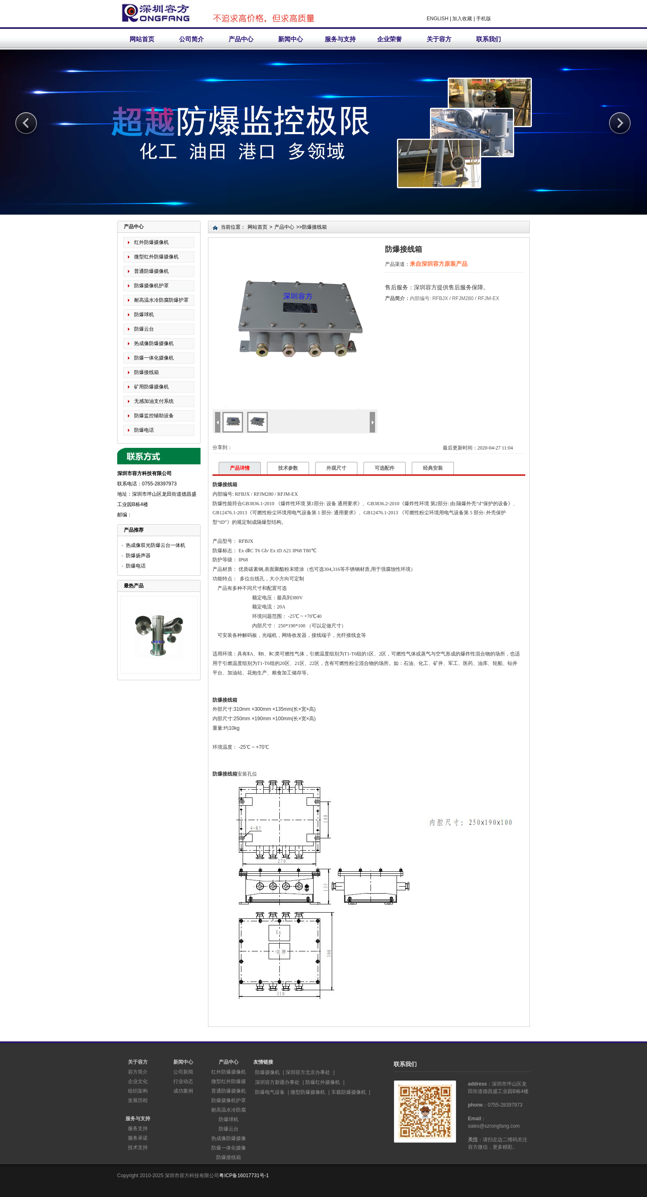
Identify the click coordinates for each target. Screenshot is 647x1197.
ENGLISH (438, 18)
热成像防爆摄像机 (154, 343)
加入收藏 (462, 18)
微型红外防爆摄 (228, 1081)
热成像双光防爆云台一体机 (155, 545)
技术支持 (138, 1147)
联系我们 (488, 39)
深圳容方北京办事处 (308, 1072)
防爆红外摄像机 (322, 1082)
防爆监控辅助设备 (154, 416)
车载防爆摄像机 (348, 1092)
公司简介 (191, 39)
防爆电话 (144, 430)
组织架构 (138, 1091)
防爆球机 (144, 314)
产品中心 (241, 39)
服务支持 (138, 1128)
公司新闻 (183, 1072)
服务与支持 (340, 39)
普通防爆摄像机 (151, 271)
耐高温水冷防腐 (228, 1110)
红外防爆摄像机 (151, 242)
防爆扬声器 (138, 555)
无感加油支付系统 (154, 401)
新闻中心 (290, 39)
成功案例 (183, 1091)
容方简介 (138, 1072)
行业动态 (183, 1081)
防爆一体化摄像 (228, 1148)
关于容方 (439, 39)
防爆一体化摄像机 (154, 358)
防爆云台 (144, 329)
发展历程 (138, 1100)
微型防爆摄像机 (307, 1092)
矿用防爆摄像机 (151, 387)
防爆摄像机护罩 (151, 286)
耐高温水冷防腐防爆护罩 (161, 300)
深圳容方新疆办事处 (277, 1082)
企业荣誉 (389, 39)
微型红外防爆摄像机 (156, 257)
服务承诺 (138, 1138)
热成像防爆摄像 (228, 1138)
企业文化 (138, 1081)
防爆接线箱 (146, 372)
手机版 (483, 18)
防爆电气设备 (270, 1092)
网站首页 (142, 39)
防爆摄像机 (267, 1072)
